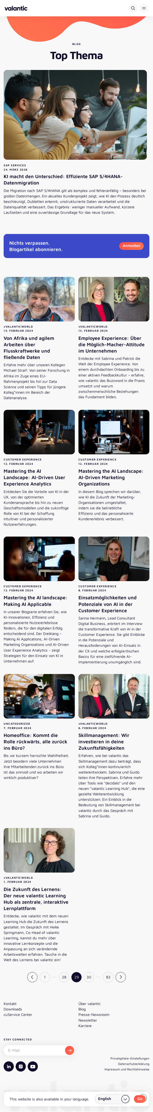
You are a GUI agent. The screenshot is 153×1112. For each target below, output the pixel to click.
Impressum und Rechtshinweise (126, 1069)
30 (89, 977)
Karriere (85, 1025)
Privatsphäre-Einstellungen (129, 1058)
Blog (82, 1009)
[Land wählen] (112, 1099)
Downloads (13, 1009)
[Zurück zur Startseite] (16, 8)
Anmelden (131, 245)
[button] (143, 8)
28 (64, 977)
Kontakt (10, 1003)
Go (139, 1098)
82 (108, 977)
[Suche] (133, 8)
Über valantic (89, 1003)
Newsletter (87, 1020)
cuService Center (18, 1014)
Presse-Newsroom (93, 1014)
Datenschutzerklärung (133, 1064)
